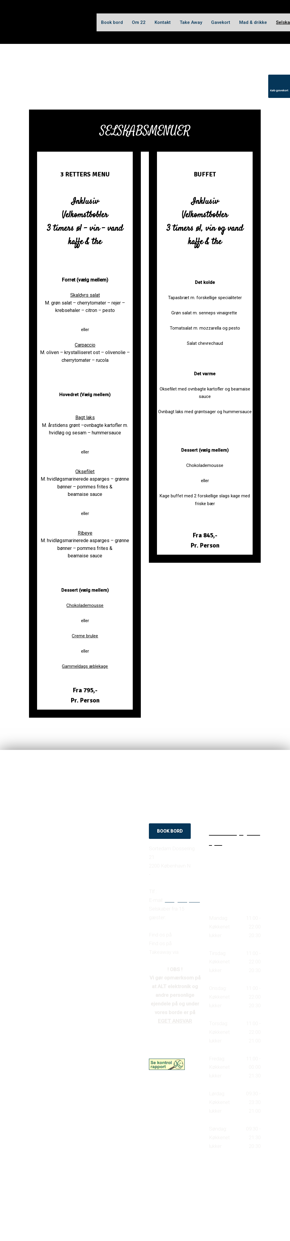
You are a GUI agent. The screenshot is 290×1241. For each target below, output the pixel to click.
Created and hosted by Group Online (174, 1190)
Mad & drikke (253, 22)
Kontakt (163, 22)
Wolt (185, 952)
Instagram (184, 943)
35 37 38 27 (172, 891)
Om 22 (139, 22)
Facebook (184, 935)
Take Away (191, 22)
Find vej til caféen (172, 874)
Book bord (112, 22)
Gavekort (220, 22)
